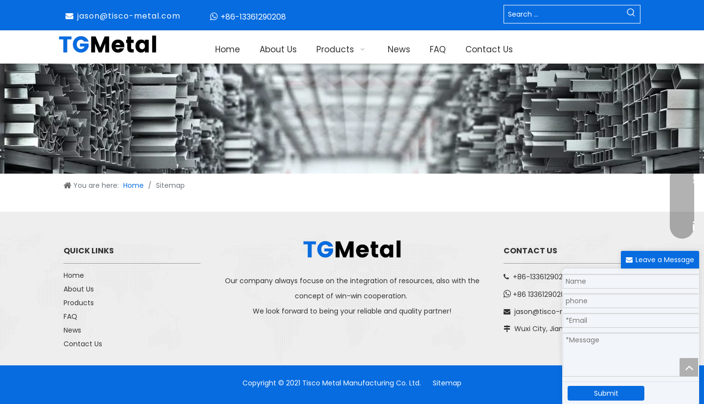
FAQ (70, 316)
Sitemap (447, 383)
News (72, 330)
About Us (79, 289)
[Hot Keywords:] (631, 14)
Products (79, 303)
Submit (606, 393)
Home (74, 275)
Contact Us (83, 344)
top (689, 367)
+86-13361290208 (253, 16)
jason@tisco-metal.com (128, 16)
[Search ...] (563, 14)
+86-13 (524, 277)
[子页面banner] (352, 119)
